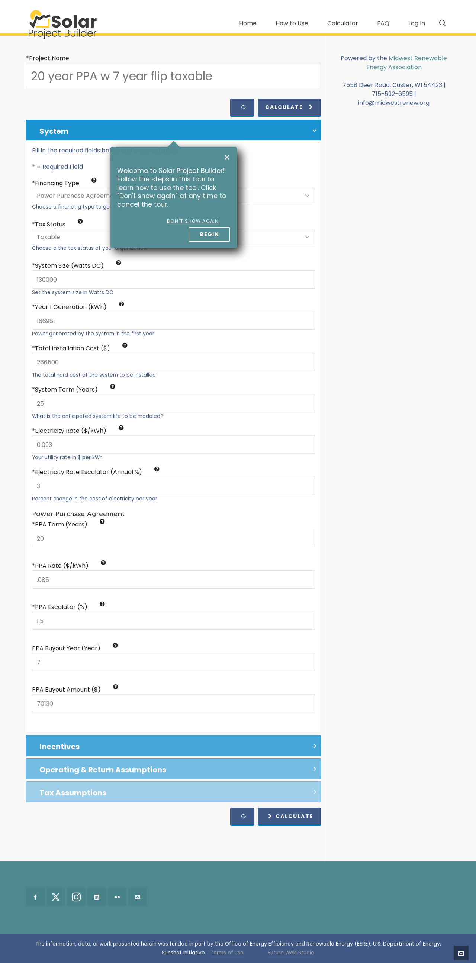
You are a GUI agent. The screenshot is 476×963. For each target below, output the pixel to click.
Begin (209, 234)
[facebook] (35, 897)
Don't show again (193, 221)
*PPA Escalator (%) (68, 607)
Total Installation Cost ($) (81, 348)
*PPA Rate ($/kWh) (69, 565)
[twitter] (55, 897)
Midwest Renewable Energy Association (406, 62)
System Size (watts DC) (78, 265)
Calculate (289, 107)
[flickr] (117, 897)
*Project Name (47, 58)
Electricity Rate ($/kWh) (79, 430)
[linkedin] (96, 897)
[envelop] (137, 897)
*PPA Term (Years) (68, 524)
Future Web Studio (291, 952)
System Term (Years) (75, 389)
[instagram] (76, 897)
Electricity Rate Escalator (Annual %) (97, 472)
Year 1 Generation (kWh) (79, 307)
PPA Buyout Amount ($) (75, 689)
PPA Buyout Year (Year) (75, 648)
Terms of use (227, 952)
